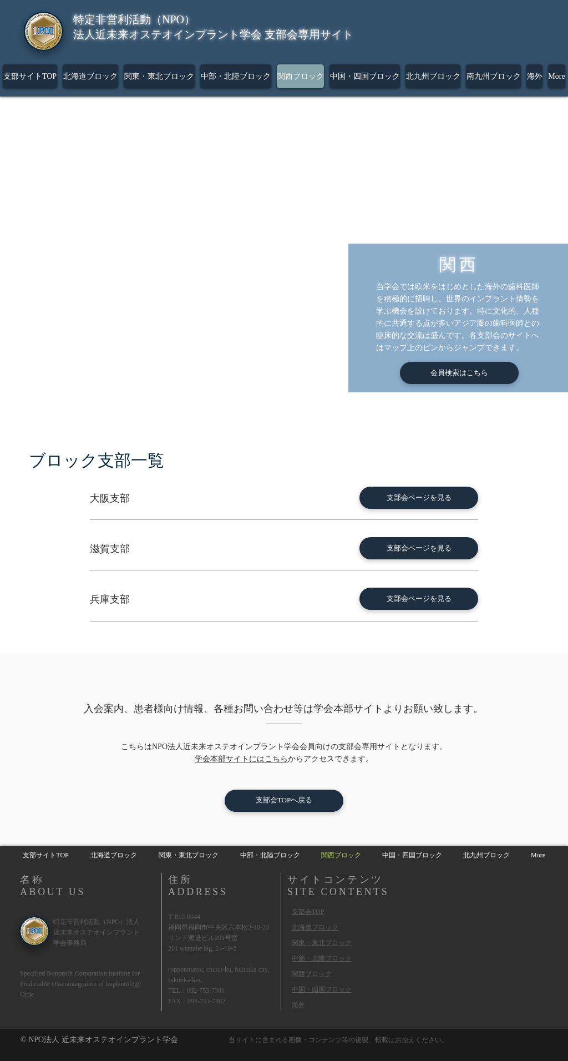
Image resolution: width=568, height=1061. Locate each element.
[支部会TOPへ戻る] (284, 801)
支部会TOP (308, 912)
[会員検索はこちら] (459, 373)
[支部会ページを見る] (418, 498)
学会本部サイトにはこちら (241, 759)
